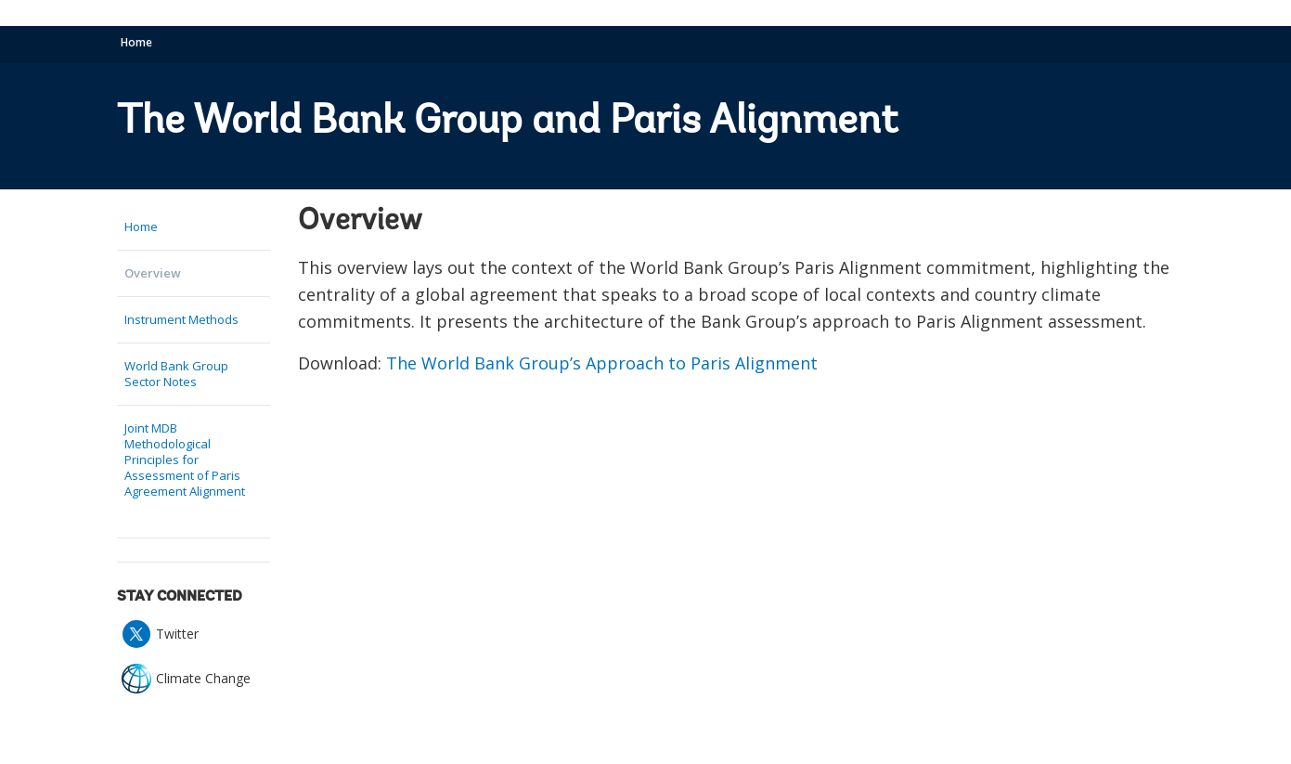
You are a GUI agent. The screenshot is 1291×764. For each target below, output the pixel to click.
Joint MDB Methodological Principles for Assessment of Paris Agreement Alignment (184, 459)
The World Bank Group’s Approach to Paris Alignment (602, 363)
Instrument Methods (181, 319)
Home (136, 42)
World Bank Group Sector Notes (176, 373)
